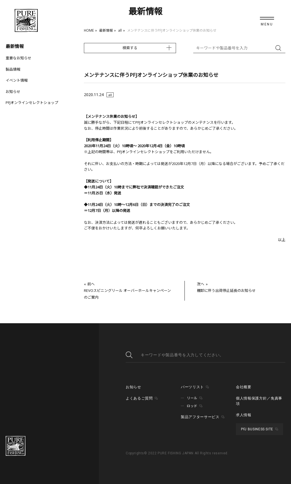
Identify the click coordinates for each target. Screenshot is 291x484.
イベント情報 (17, 80)
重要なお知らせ (18, 57)
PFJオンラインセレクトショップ (32, 102)
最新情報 (106, 30)
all (120, 30)
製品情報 (13, 69)
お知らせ (13, 91)
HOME (89, 30)
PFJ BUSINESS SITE (257, 429)
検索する (130, 47)
